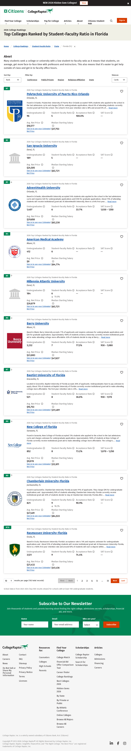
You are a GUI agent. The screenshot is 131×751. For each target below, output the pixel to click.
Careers (6, 659)
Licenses (23, 681)
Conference (32, 80)
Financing (98, 663)
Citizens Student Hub (96, 22)
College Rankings (20, 46)
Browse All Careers (61, 725)
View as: (115, 75)
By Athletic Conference (62, 709)
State (56, 46)
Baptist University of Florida (46, 375)
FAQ (20, 659)
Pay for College (51, 22)
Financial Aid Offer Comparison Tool (65, 665)
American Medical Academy (45, 239)
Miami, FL (31, 243)
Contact (22, 655)
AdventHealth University (43, 187)
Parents (42, 670)
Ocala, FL (31, 537)
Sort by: (7, 75)
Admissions (99, 659)
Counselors (44, 657)
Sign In (122, 20)
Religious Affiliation (76, 80)
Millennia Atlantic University (46, 281)
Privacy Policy (25, 668)
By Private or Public (63, 702)
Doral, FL (31, 149)
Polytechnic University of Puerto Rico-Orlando (58, 94)
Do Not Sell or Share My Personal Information (9, 672)
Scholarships (32, 22)
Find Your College (13, 22)
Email (54, 619)
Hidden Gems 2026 (63, 690)
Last (123, 581)
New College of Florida (42, 427)
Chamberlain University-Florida (48, 481)
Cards (116, 80)
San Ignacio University (42, 146)
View (84, 3)
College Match (63, 657)
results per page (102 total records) (24, 580)
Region (61, 80)
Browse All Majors (65, 719)
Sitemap (23, 663)
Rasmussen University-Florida (47, 533)
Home (6, 46)
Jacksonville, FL (34, 485)
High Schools (45, 666)
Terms (22, 676)
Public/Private (47, 80)
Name (24, 619)
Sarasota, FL (32, 431)
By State (60, 696)
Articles (68, 22)
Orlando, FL (32, 98)
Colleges (43, 662)
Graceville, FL (33, 379)
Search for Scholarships (81, 663)
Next (115, 581)
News (5, 663)
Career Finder (63, 672)
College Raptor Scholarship (82, 656)
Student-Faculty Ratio (41, 46)
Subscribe (111, 624)
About (80, 22)
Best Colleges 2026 (63, 682)
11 (108, 580)
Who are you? (89, 619)
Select (87, 625)
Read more (113, 108)
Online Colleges (64, 715)
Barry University (38, 323)
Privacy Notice (25, 672)
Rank (8, 80)
